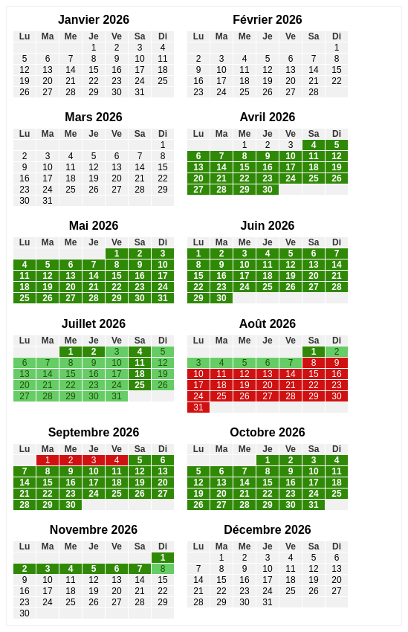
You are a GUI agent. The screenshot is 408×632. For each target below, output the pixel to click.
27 (47, 92)
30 (116, 92)
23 (116, 81)
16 (116, 70)
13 (47, 70)
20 (47, 81)
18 (162, 70)
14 (70, 70)
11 (162, 59)
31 (139, 92)
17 (139, 70)
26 (24, 92)
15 (93, 70)
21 (70, 81)
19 (24, 81)
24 (139, 81)
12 (24, 70)
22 (93, 81)
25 (162, 81)
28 (70, 92)
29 (93, 92)
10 (139, 59)
